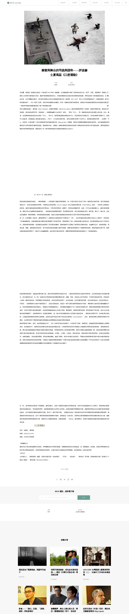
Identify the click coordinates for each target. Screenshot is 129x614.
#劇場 (66, 469)
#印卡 (62, 469)
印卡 (55, 85)
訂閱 (83, 497)
